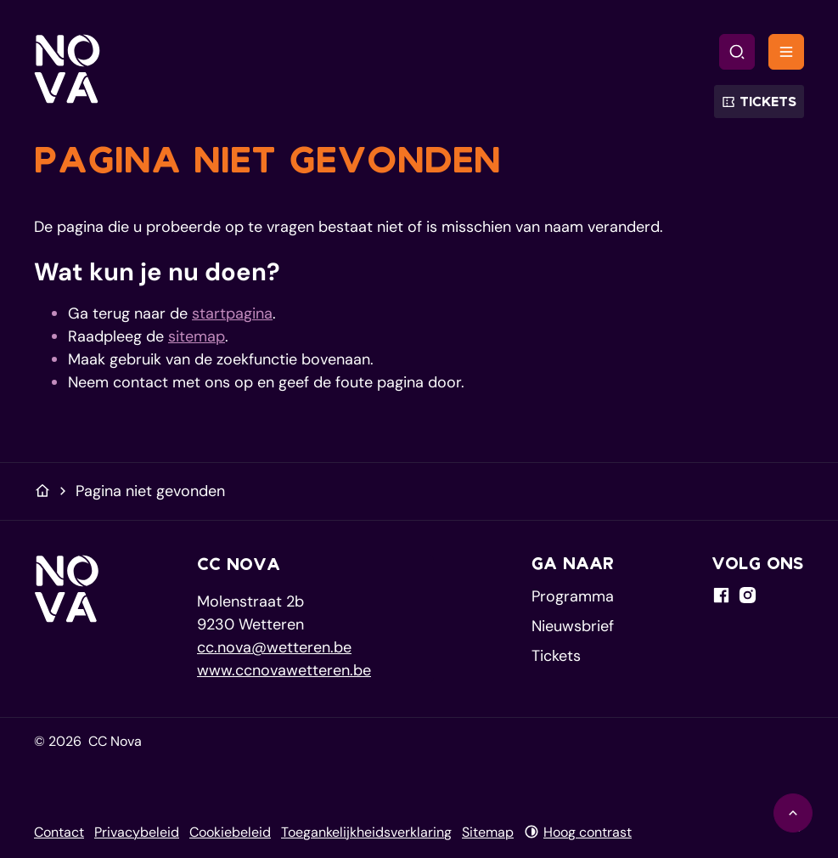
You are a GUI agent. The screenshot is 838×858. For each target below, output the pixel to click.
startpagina (232, 313)
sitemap (196, 336)
